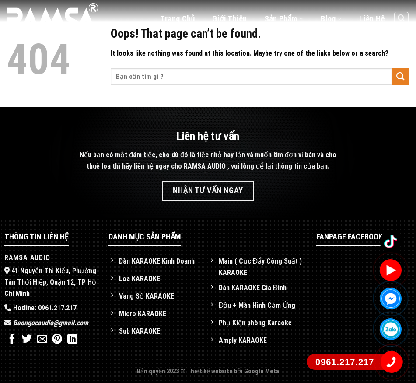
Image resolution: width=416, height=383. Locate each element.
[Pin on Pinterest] (57, 339)
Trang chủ (177, 18)
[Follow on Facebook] (383, 42)
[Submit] (400, 76)
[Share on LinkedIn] (72, 339)
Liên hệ (372, 18)
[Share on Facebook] (12, 339)
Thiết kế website (210, 371)
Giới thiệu (229, 18)
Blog (331, 18)
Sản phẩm (284, 18)
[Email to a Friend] (42, 339)
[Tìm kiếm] (401, 19)
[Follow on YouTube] (400, 42)
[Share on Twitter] (27, 339)
